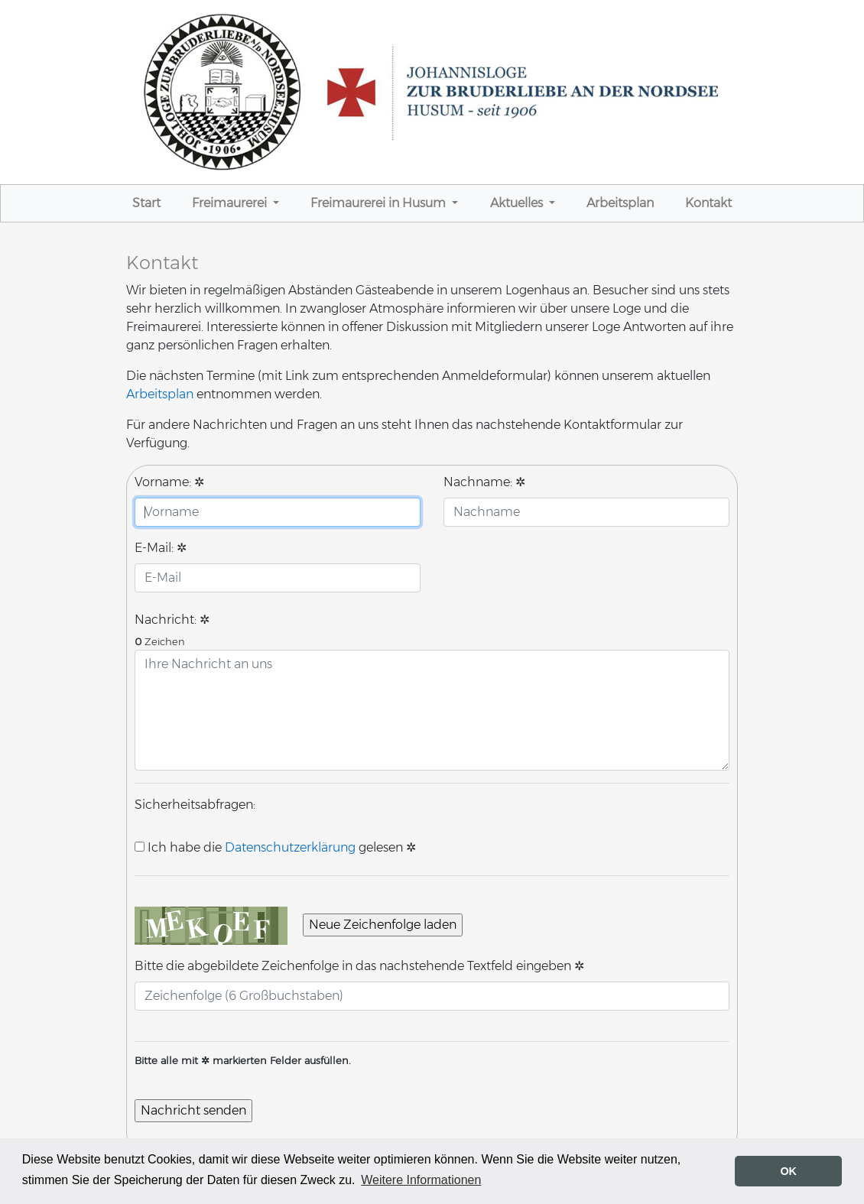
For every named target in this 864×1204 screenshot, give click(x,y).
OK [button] (788, 1171)
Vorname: (169, 482)
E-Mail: (161, 548)
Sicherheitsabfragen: (195, 805)
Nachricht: (172, 620)
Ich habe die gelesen (269, 848)
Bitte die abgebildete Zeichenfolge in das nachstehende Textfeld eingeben (359, 966)
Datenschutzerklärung (290, 848)
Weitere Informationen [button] (421, 1179)
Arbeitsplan (159, 394)
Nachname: (484, 482)
